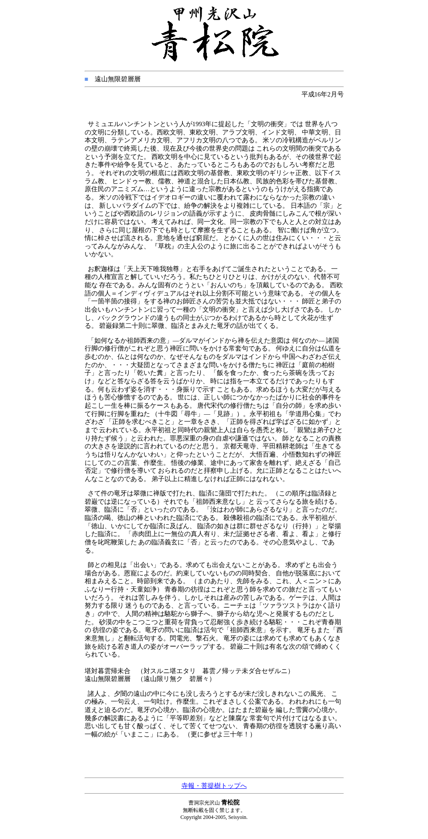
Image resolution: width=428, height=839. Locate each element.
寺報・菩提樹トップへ (214, 785)
